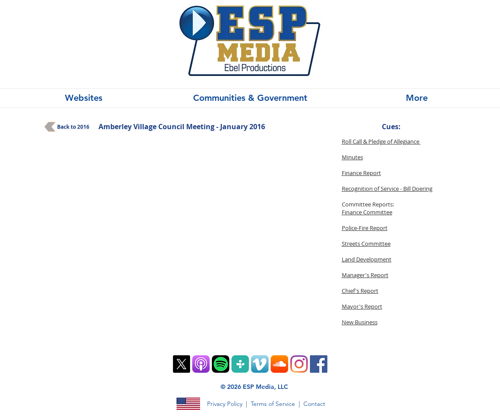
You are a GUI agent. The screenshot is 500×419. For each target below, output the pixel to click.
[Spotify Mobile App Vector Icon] (220, 364)
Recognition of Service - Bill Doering (387, 188)
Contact (314, 404)
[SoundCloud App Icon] (279, 364)
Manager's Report (365, 275)
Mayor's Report (362, 306)
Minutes (352, 157)
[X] (181, 364)
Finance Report (361, 173)
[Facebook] (318, 364)
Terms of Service (273, 404)
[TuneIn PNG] (240, 364)
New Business (360, 322)
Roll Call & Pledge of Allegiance (381, 141)
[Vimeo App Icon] (260, 364)
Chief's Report (360, 291)
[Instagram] (299, 364)
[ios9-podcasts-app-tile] (201, 364)
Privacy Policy (224, 404)
